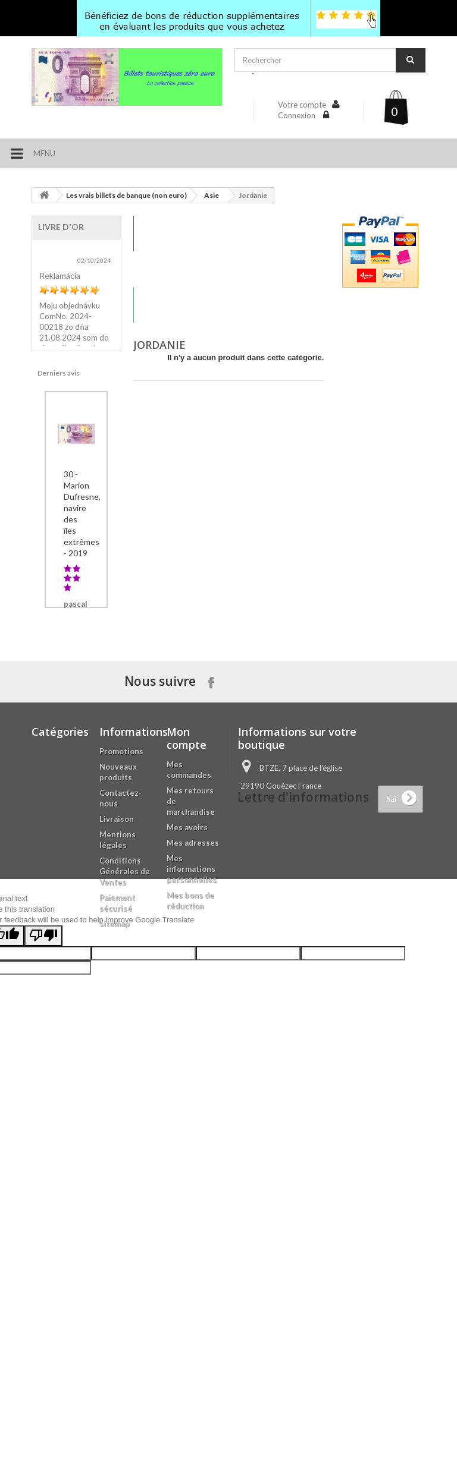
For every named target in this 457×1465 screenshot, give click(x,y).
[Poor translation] (43, 1274)
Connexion (297, 115)
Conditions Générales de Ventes (124, 1090)
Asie (211, 195)
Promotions (121, 970)
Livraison (116, 1038)
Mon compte (186, 957)
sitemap (114, 1143)
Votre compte (302, 104)
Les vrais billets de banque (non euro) (126, 195)
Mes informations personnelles (192, 1088)
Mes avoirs (187, 1046)
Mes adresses (193, 1062)
